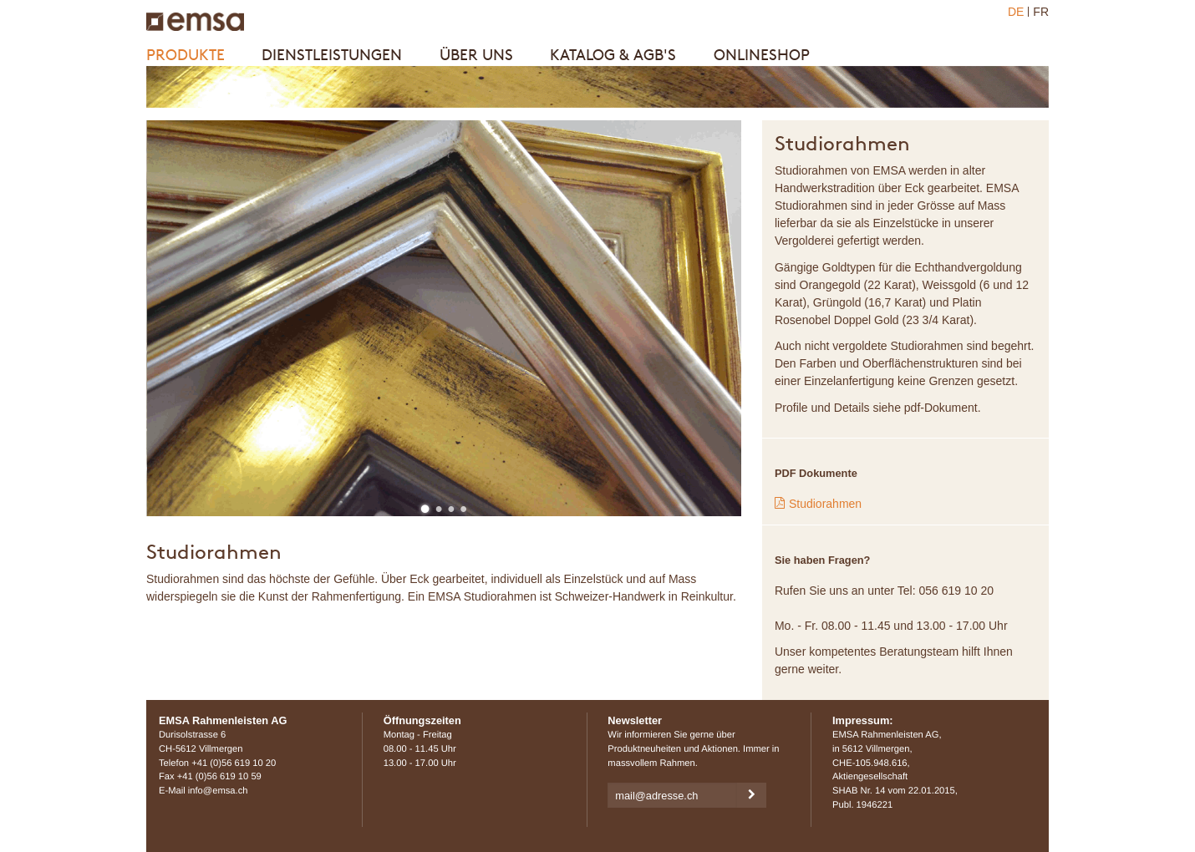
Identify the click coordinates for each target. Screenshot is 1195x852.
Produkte (185, 54)
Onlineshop (762, 54)
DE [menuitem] (1016, 11)
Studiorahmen (825, 503)
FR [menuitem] (1041, 11)
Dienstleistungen (332, 54)
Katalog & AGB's (613, 54)
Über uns (476, 54)
